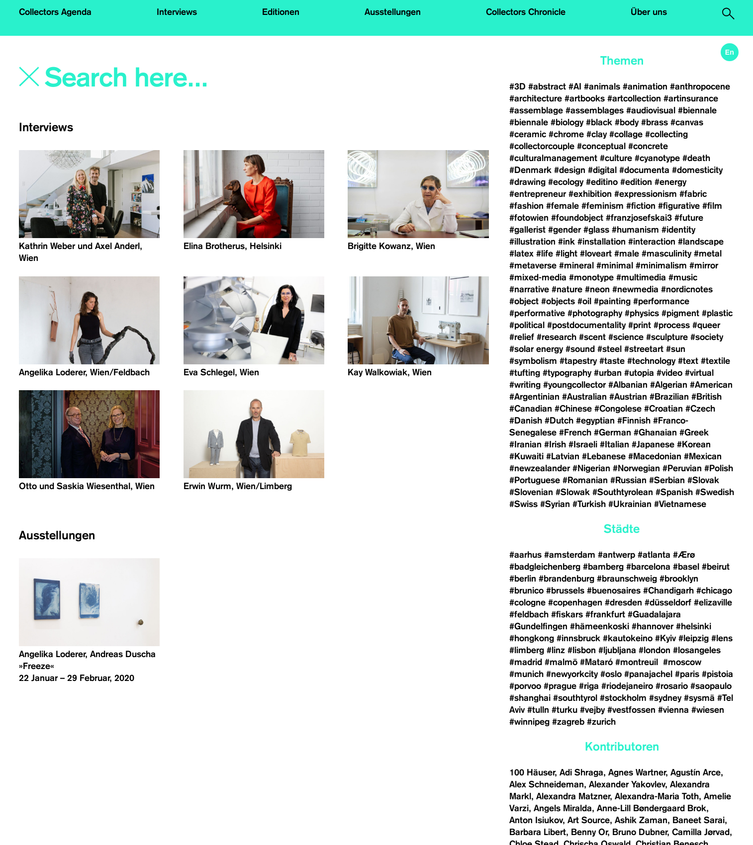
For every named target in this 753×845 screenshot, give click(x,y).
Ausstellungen (393, 11)
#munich (526, 674)
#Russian (628, 480)
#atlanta (654, 554)
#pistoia (717, 674)
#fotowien (529, 217)
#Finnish (634, 420)
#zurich (601, 721)
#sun (675, 348)
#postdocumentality (586, 325)
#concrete (648, 146)
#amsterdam (569, 554)
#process (672, 325)
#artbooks (585, 98)
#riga (589, 685)
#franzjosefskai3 (639, 217)
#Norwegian (636, 468)
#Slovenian (531, 492)
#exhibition (590, 193)
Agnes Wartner (636, 772)
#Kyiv (665, 638)
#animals (602, 86)
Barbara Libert (537, 832)
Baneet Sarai (698, 820)
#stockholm (623, 697)
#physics (642, 313)
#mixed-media (537, 277)
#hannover (652, 626)
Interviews (177, 11)
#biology (567, 122)
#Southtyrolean (622, 492)
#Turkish (589, 504)
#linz (556, 650)
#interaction (651, 241)
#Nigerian (591, 468)
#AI (574, 86)
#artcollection (634, 98)
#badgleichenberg (544, 566)
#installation (601, 241)
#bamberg (603, 566)
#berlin (522, 578)
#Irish (555, 444)
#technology (651, 360)
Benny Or (589, 832)
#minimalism (661, 265)
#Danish (525, 420)
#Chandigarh (668, 590)
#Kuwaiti (526, 456)
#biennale (697, 110)
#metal (708, 253)
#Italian (614, 444)
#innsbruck (578, 638)
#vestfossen (631, 709)
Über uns (649, 11)
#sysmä (699, 697)
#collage (626, 134)
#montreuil (637, 662)
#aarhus (525, 554)
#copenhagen (575, 602)
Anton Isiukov (536, 820)
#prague (560, 685)
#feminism (602, 205)
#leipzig (693, 638)
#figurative (679, 205)
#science (626, 337)
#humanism (635, 229)
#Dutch (559, 420)
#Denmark (530, 170)
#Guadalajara (654, 614)
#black (599, 122)
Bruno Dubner (639, 832)
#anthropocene (700, 86)
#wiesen (707, 709)
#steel (609, 348)
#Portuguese (534, 480)
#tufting (524, 372)
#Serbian (667, 480)
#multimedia (641, 277)
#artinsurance (690, 98)
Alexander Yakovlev (627, 784)
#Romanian (585, 480)
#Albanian (628, 384)
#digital (602, 170)
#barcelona (648, 566)
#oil (584, 301)
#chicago (714, 590)
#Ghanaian (655, 432)
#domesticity (697, 170)
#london (654, 650)
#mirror (703, 265)
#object (524, 301)
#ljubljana (617, 650)
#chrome (566, 134)
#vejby (592, 709)
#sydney (665, 697)
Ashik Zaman (641, 820)
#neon (597, 289)
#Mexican (703, 456)
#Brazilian (669, 396)
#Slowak (573, 492)
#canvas (686, 122)
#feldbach (529, 614)
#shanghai (530, 697)
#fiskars (567, 614)
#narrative (529, 289)
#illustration (532, 241)
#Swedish (714, 492)
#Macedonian (654, 456)
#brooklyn (678, 578)
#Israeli (582, 444)
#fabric (693, 193)
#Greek (694, 432)
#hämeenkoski (599, 626)
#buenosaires (614, 590)
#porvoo (525, 685)
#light (566, 253)
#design (569, 170)
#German (612, 432)
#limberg (526, 650)
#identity (678, 229)
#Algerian (668, 384)
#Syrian (555, 504)
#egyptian (595, 420)
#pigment (680, 313)
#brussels (565, 590)
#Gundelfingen (538, 626)
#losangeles (697, 650)
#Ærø (684, 554)
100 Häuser (532, 772)
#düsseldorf (668, 602)
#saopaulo (711, 685)
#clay (596, 134)
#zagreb (568, 721)
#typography (567, 372)
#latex (521, 253)
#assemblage (536, 110)
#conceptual (601, 146)
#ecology (565, 181)
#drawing (527, 181)
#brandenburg (566, 578)
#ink (566, 241)
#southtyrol (575, 697)
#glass (596, 229)
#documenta (644, 170)
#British (706, 396)
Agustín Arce (695, 772)
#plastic (717, 313)
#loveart (596, 253)
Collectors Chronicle (525, 11)
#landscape (701, 241)
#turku (564, 709)
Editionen (280, 11)
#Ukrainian (630, 504)
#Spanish (674, 492)
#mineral (576, 265)
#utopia (639, 372)
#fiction (641, 205)
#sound (580, 348)
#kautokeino (628, 638)
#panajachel (648, 674)
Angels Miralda (563, 808)
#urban (608, 372)
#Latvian (562, 456)
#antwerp (616, 554)
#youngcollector (574, 384)
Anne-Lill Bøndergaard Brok (651, 808)
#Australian (584, 396)
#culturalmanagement (553, 158)
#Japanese (653, 444)
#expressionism (645, 193)
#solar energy (536, 348)
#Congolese (618, 408)
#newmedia (635, 289)
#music (682, 277)
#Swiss (523, 504)
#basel (686, 566)
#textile (715, 360)
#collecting (666, 134)
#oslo (611, 674)
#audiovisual (650, 110)
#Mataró (596, 662)
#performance (661, 301)
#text (688, 360)
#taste (612, 360)
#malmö (561, 662)
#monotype (591, 277)
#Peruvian (682, 468)
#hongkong (531, 638)
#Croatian (663, 408)
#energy (670, 181)
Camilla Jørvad (701, 832)
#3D (517, 86)
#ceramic (527, 134)
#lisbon (581, 650)
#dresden (623, 602)
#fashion (526, 205)
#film (712, 205)
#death (696, 158)
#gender (564, 229)
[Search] (186, 78)
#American (711, 384)
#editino (602, 181)
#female (562, 205)
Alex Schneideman (546, 784)
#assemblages (594, 110)
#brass (654, 122)
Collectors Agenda (55, 11)
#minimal (614, 265)
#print (639, 325)
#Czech (700, 408)
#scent (592, 337)
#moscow (682, 662)
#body (627, 122)
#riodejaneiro (627, 685)
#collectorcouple (541, 146)
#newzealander (539, 468)
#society (706, 337)
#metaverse (533, 265)
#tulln (538, 709)
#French (575, 432)
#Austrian (628, 396)
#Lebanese (604, 456)
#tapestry (578, 360)
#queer (706, 325)
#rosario (672, 685)
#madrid (525, 662)
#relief (521, 337)
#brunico (526, 590)
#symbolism (533, 360)
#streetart (643, 348)
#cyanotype (657, 158)
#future (688, 217)
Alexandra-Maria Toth (657, 796)
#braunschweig (627, 578)
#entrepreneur (537, 193)
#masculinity (666, 253)
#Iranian (525, 444)
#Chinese (573, 408)
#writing (525, 384)
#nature (567, 289)
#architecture (535, 98)
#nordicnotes (687, 289)
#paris (687, 674)
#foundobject (577, 217)
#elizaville (713, 602)
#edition (636, 181)
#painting (612, 301)
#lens (722, 638)
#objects (558, 301)
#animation (645, 86)
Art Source (588, 820)
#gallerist (527, 229)
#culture (616, 158)
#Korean (694, 444)
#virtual (699, 372)
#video (669, 372)
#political (527, 325)
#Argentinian (534, 396)
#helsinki (693, 626)
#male (626, 253)
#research (556, 337)
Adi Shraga (581, 772)
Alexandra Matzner (573, 796)
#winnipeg (529, 721)
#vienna (673, 709)
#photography (594, 313)
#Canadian (530, 408)
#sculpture (667, 337)
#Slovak (703, 480)
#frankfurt (605, 614)
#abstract (547, 86)
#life (544, 253)
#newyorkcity (572, 674)
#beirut (716, 566)
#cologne (527, 602)
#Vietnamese (680, 504)
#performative (537, 313)
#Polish (718, 468)
